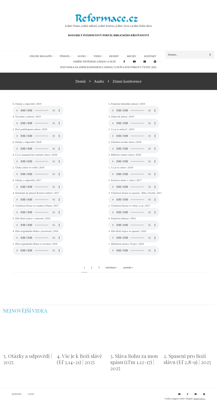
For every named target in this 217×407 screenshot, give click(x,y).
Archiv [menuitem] (131, 56)
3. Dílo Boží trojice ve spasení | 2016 (127, 231)
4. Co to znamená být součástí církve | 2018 (35, 154)
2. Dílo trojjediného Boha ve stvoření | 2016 (35, 244)
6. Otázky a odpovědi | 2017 (27, 180)
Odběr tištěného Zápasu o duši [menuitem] (94, 61)
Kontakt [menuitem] (150, 56)
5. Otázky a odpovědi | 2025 (27, 359)
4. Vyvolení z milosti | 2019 (27, 116)
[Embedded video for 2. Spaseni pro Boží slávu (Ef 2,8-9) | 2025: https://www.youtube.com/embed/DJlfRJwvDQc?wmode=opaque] (189, 335)
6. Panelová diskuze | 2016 (122, 218)
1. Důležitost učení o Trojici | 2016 (126, 244)
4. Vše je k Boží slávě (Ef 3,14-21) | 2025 (79, 359)
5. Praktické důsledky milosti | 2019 (126, 104)
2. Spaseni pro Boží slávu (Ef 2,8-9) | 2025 (187, 359)
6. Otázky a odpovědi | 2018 (27, 142)
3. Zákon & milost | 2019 (121, 116)
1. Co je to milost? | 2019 (121, 129)
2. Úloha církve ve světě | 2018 (28, 167)
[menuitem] (124, 61)
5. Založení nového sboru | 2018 (124, 142)
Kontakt (17, 394)
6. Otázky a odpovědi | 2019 (27, 104)
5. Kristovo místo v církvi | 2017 (125, 180)
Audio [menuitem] (81, 56)
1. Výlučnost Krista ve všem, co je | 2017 (129, 205)
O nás (31, 394)
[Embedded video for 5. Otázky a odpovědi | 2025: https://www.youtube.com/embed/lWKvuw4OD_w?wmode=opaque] (28, 335)
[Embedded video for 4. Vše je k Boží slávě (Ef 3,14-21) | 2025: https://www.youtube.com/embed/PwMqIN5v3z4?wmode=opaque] (82, 335)
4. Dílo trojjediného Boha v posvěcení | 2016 (35, 231)
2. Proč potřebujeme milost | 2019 (30, 129)
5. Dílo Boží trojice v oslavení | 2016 (31, 218)
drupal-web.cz (199, 398)
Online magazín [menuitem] (41, 56)
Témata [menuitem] (65, 56)
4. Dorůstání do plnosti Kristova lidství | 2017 (36, 193)
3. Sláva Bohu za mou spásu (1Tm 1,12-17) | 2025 (134, 362)
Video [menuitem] (97, 56)
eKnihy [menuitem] (114, 56)
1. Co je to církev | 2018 (120, 167)
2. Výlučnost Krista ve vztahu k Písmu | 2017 (36, 205)
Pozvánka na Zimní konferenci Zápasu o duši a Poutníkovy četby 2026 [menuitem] (108, 67)
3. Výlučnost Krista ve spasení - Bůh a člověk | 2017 (135, 193)
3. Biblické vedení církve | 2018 (124, 154)
